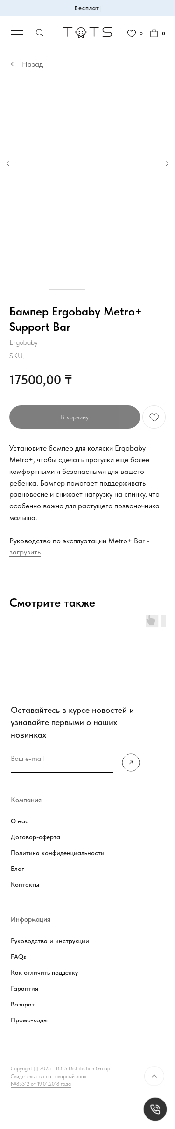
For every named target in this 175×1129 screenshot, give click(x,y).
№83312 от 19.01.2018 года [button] (41, 1084)
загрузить (25, 551)
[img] (130, 762)
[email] (62, 759)
